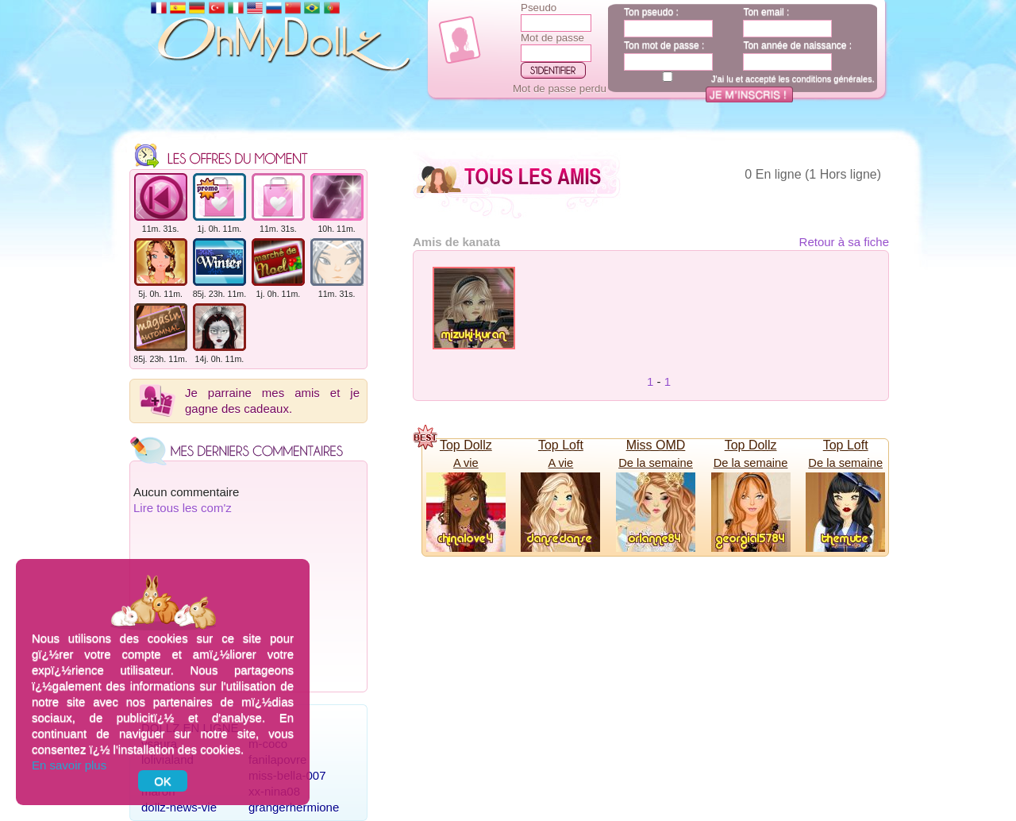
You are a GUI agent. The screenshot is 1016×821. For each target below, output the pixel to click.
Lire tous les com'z (182, 508)
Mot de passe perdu (559, 88)
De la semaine (655, 463)
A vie (466, 463)
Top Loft (560, 445)
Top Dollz (466, 445)
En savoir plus (69, 765)
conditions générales (832, 78)
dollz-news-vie (179, 807)
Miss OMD (656, 445)
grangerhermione (293, 807)
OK (162, 781)
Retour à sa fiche (844, 242)
